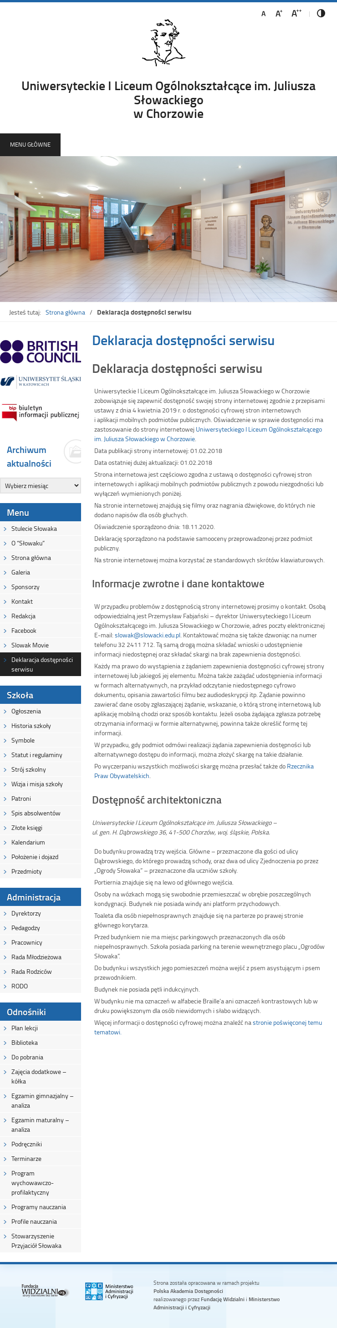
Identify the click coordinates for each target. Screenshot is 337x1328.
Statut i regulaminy (36, 754)
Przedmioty (26, 871)
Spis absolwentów (36, 813)
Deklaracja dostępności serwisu (42, 664)
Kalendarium (28, 842)
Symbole (23, 740)
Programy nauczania (38, 1206)
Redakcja (23, 615)
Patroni (21, 798)
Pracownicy (26, 942)
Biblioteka (24, 1042)
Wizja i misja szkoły (37, 783)
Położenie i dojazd (34, 856)
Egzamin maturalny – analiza (40, 1124)
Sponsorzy (25, 586)
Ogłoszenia (26, 711)
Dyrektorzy (26, 913)
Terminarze (26, 1158)
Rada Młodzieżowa (36, 956)
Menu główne (30, 144)
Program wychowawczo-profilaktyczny (32, 1182)
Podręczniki (26, 1144)
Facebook (23, 630)
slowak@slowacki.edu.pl (147, 635)
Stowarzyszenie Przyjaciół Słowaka (36, 1240)
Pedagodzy (25, 927)
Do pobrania (27, 1057)
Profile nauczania (34, 1221)
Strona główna (65, 312)
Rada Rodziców (31, 971)
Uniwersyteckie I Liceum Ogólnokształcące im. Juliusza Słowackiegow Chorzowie (168, 99)
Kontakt (22, 601)
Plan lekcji (24, 1027)
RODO (19, 986)
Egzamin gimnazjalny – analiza (42, 1100)
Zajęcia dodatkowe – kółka (38, 1076)
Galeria (20, 572)
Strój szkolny (28, 769)
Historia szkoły (31, 725)
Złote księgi (26, 827)
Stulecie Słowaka (34, 528)
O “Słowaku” (28, 543)
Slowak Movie (30, 645)
